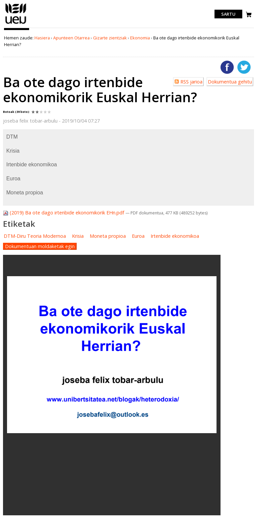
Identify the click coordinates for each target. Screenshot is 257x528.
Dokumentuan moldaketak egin (40, 246)
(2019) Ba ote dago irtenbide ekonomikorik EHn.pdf (64, 212)
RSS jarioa (191, 81)
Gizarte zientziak (110, 38)
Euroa (138, 236)
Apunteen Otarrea (71, 38)
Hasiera (42, 38)
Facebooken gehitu (227, 67)
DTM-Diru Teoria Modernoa (35, 236)
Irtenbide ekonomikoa (175, 236)
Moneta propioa (108, 236)
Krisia (78, 236)
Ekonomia (140, 38)
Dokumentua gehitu (230, 81)
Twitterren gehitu (244, 67)
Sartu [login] (228, 14)
